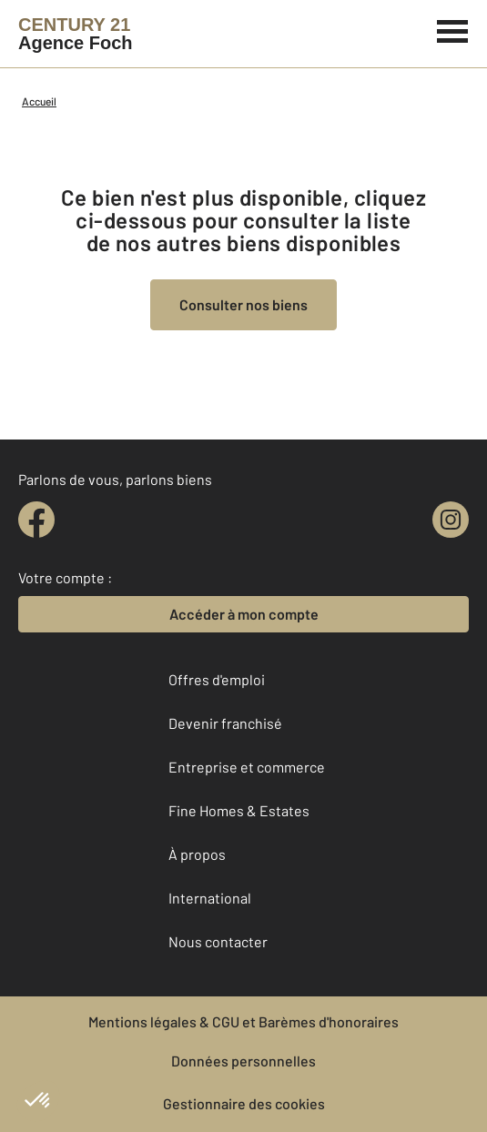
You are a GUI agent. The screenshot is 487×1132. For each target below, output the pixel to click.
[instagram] (450, 519)
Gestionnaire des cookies (244, 1103)
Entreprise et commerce (246, 766)
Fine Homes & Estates (238, 810)
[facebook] (36, 519)
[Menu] (453, 29)
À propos (197, 854)
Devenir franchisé (225, 723)
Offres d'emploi (216, 679)
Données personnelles (243, 1060)
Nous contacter (218, 941)
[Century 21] (75, 33)
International (209, 897)
